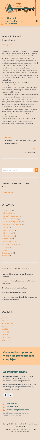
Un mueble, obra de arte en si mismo (14, 292)
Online (8, 192)
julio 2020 (5, 326)
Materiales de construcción (12, 224)
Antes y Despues (8, 230)
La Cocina (6, 250)
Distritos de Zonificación (9, 244)
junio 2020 (5, 329)
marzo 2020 (6, 338)
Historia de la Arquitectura (12, 222)
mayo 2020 (5, 332)
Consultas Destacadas (9, 241)
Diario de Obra (8, 233)
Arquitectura (6, 210)
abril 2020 (5, 335)
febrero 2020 (6, 340)
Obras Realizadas (9, 236)
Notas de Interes (7, 253)
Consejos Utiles (8, 45)
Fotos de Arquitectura (10, 219)
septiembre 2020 (7, 323)
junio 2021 (5, 320)
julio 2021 (5, 318)
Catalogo (5, 227)
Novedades (5, 256)
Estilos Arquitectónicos (11, 216)
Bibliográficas (7, 213)
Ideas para (5, 247)
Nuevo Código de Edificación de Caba (14, 288)
